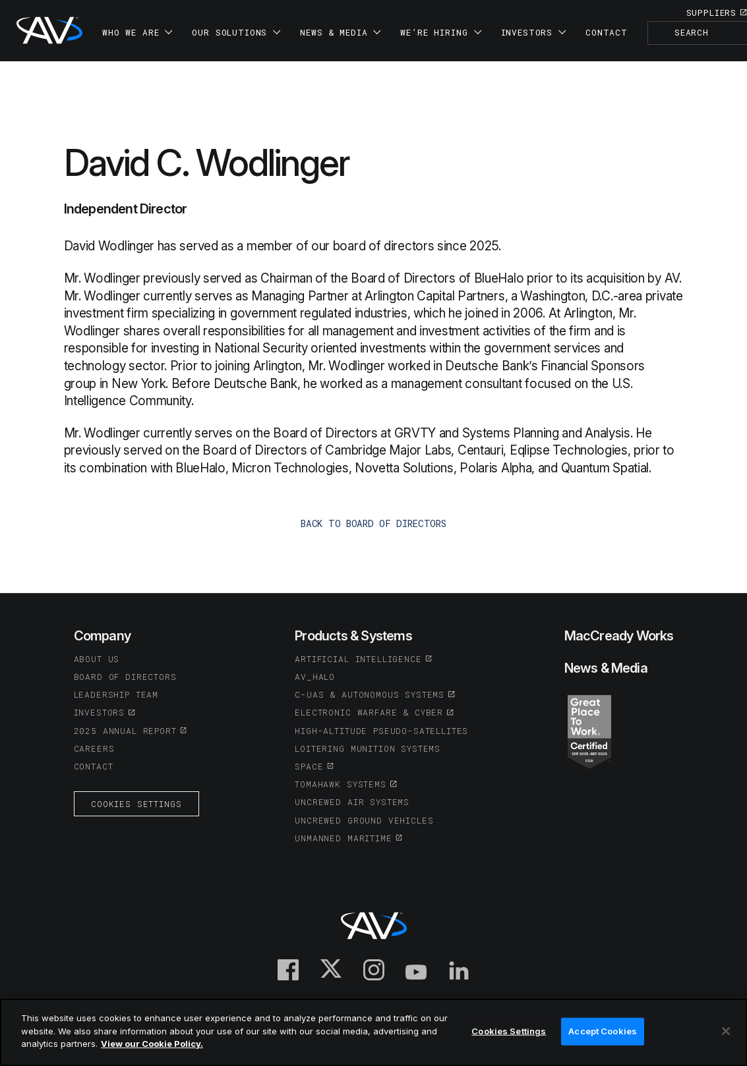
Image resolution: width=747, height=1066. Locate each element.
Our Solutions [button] (236, 32)
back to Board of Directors (373, 523)
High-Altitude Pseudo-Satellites (381, 730)
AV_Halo (315, 676)
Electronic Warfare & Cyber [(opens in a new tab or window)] (369, 712)
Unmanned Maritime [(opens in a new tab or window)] (343, 838)
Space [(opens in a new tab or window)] (309, 766)
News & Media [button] (340, 32)
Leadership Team (116, 694)
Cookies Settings (136, 804)
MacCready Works (619, 636)
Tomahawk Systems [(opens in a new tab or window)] (340, 784)
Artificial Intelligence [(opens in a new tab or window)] (358, 659)
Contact (606, 32)
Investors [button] (533, 32)
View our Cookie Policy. (152, 1043)
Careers (94, 748)
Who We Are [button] (137, 32)
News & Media (605, 668)
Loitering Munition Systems (367, 748)
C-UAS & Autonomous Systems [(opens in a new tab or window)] (369, 694)
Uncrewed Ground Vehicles (364, 820)
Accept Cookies (602, 1031)
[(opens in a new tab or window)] (589, 730)
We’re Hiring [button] (440, 32)
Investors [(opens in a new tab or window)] (99, 712)
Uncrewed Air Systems (352, 802)
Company (102, 636)
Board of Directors (125, 676)
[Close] (725, 1031)
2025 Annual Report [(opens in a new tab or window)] (125, 730)
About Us (97, 659)
